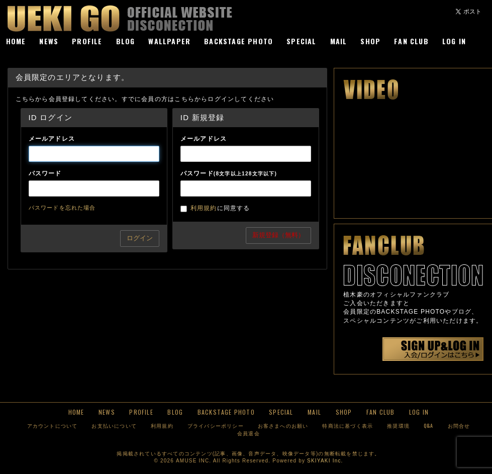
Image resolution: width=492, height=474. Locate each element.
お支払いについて (114, 425)
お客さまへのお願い (283, 425)
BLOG (125, 41)
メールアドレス (52, 138)
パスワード (45, 173)
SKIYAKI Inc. (325, 460)
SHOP (370, 41)
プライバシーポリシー (215, 425)
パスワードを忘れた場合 (62, 208)
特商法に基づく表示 (347, 425)
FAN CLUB (411, 41)
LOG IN (454, 41)
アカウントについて (52, 425)
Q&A (429, 425)
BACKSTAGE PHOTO (238, 41)
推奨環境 (398, 425)
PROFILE (87, 41)
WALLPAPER (169, 41)
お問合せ (459, 425)
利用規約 (203, 208)
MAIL (338, 41)
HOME (16, 41)
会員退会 (248, 433)
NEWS (48, 41)
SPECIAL (301, 41)
